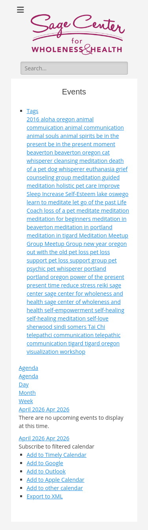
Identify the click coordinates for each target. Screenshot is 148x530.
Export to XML (45, 496)
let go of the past (95, 202)
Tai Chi (96, 326)
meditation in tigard (53, 235)
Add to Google (45, 463)
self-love (98, 318)
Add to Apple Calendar (55, 479)
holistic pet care (77, 185)
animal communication (94, 127)
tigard (76, 343)
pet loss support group (79, 260)
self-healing (109, 310)
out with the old (48, 252)
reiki (103, 285)
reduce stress (79, 285)
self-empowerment (69, 310)
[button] (57, 446)
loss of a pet (60, 210)
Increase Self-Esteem (69, 194)
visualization (43, 351)
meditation (115, 210)
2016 (34, 119)
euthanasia (101, 169)
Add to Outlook (46, 471)
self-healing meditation (57, 318)
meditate (89, 210)
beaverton (40, 152)
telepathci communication (61, 335)
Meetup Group (64, 243)
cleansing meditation (81, 160)
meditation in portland (83, 227)
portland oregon (48, 277)
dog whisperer (67, 169)
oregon (118, 243)
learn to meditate (50, 202)
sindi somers (71, 326)
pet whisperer (65, 268)
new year (96, 243)
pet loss (79, 252)
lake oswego (112, 194)
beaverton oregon (78, 152)
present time (44, 285)
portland (95, 268)
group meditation (79, 177)
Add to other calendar (55, 488)
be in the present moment (81, 144)
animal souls (43, 136)
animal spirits (78, 136)
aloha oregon (58, 119)
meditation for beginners (59, 219)
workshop (73, 351)
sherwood (40, 326)
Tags (33, 111)
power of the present (97, 277)
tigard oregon (102, 343)
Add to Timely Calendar (57, 454)
